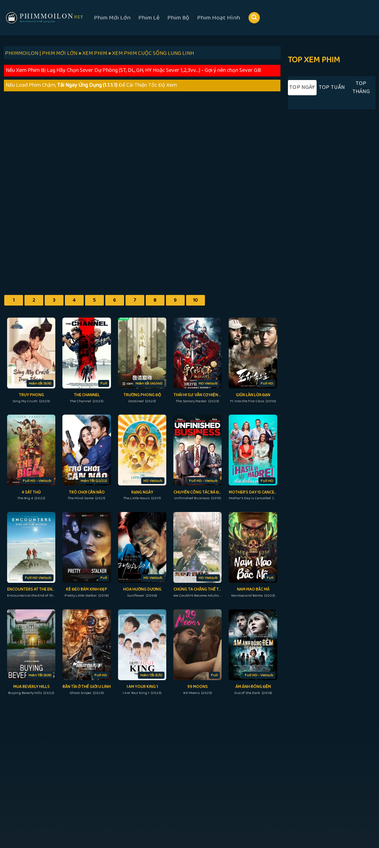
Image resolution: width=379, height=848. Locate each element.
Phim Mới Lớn (112, 18)
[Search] (254, 18)
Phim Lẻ (149, 18)
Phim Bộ (178, 18)
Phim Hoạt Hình (218, 18)
